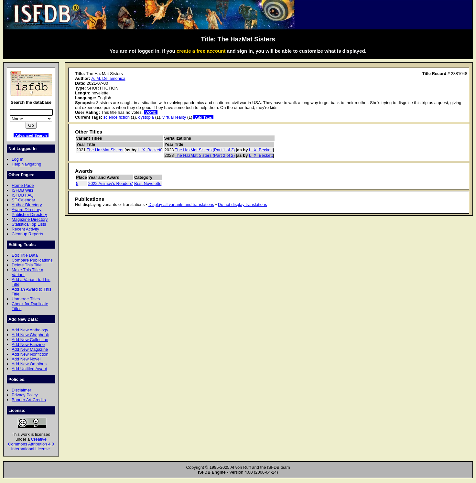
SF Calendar (23, 200)
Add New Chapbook (30, 334)
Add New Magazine (30, 349)
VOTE (151, 112)
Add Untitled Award (29, 368)
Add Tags (203, 117)
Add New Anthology (30, 329)
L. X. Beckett (149, 149)
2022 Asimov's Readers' (110, 183)
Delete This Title (27, 265)
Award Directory (26, 209)
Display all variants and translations (181, 204)
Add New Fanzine (28, 344)
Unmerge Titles (26, 298)
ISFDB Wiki (22, 190)
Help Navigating (26, 164)
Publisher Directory (29, 214)
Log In (17, 159)
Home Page (23, 185)
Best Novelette (147, 183)
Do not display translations (242, 204)
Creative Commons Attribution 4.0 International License (31, 444)
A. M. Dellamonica (108, 78)
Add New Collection (30, 339)
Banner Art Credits (29, 399)
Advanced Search (31, 135)
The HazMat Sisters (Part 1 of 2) (205, 149)
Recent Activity (25, 229)
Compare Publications (32, 260)
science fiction (116, 117)
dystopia (146, 117)
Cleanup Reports (27, 233)
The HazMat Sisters (105, 149)
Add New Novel (26, 359)
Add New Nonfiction (30, 354)
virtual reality (174, 117)
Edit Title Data (25, 255)
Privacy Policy (25, 394)
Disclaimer (21, 390)
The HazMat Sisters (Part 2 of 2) (205, 155)
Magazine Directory (30, 219)
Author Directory (27, 204)
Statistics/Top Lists (29, 224)
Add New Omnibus (29, 363)
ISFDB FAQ (23, 195)
